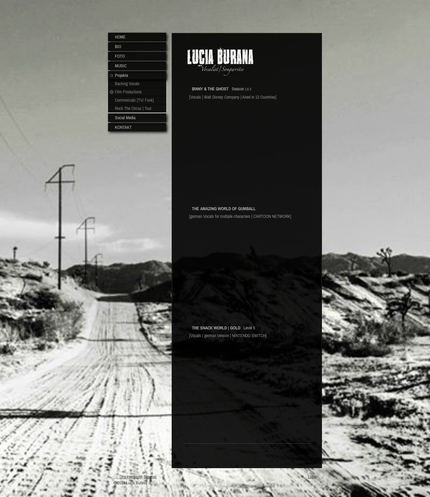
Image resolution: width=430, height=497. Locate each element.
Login (312, 476)
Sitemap (150, 476)
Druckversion (128, 476)
